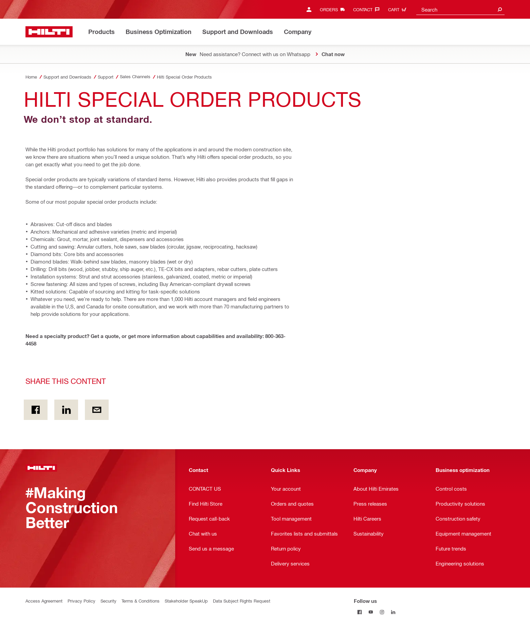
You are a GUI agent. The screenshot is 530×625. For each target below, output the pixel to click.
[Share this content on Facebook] (36, 410)
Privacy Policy (81, 600)
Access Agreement (43, 600)
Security (108, 600)
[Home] (49, 31)
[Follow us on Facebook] (359, 612)
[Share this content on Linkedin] (66, 410)
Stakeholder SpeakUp (186, 600)
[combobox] (460, 9)
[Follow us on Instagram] (381, 612)
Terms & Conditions (141, 600)
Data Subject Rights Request (241, 600)
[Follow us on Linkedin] (393, 612)
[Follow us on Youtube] (370, 612)
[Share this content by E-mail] (97, 410)
